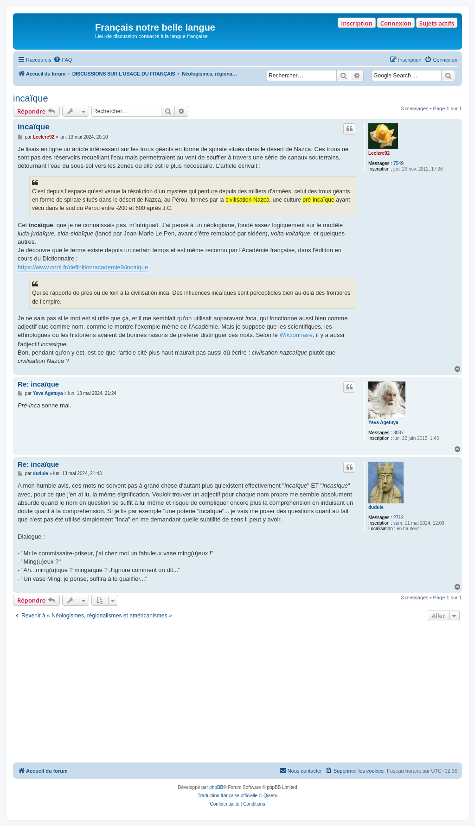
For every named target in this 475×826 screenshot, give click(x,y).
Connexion (395, 23)
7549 (398, 163)
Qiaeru (270, 795)
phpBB (216, 787)
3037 (398, 432)
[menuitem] (62, 59)
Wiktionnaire (296, 334)
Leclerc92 (379, 153)
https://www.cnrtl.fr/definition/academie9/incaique (83, 267)
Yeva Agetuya (383, 422)
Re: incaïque (38, 384)
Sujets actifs (436, 23)
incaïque (30, 98)
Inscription (356, 23)
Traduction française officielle (227, 795)
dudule (376, 507)
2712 (398, 517)
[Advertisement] (237, 693)
